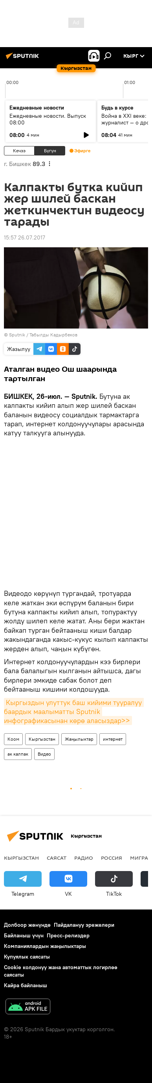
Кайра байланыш (25, 985)
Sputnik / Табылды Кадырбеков (43, 335)
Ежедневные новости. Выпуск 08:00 (47, 119)
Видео (44, 754)
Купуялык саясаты (27, 956)
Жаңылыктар (79, 739)
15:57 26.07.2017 (24, 237)
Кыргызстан (42, 739)
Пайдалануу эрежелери (84, 924)
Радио (83, 857)
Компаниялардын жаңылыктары (45, 946)
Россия (111, 857)
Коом (13, 739)
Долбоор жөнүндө (27, 924)
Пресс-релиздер (68, 935)
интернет (113, 739)
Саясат (56, 857)
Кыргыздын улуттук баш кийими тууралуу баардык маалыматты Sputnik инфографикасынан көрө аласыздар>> (74, 711)
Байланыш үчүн (24, 935)
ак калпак (17, 754)
